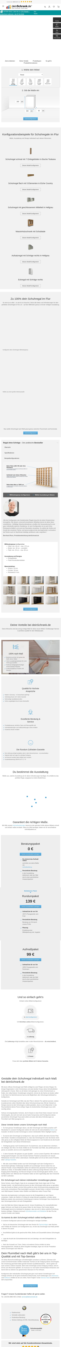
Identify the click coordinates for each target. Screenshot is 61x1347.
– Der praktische (23, 443)
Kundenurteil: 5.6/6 (13, 1)
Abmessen (55, 1275)
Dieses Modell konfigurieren (30, 165)
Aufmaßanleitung (27, 867)
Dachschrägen (43, 1224)
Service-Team (45, 1277)
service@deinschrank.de (29, 1297)
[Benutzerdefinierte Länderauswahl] (56, 1)
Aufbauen (7, 1277)
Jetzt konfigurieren (30, 119)
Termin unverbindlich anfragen (31, 854)
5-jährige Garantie (10, 1160)
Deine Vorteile (23, 61)
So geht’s (49, 61)
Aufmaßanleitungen (19, 825)
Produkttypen (37, 61)
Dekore (52, 1130)
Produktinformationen (30, 63)
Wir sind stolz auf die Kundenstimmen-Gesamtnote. (30, 1343)
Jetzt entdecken (10, 61)
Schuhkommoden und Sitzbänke (36, 1211)
